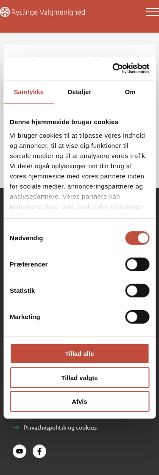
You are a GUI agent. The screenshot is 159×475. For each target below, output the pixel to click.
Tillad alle (79, 353)
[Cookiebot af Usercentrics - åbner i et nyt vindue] (113, 68)
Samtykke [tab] (29, 91)
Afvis (79, 401)
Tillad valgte (79, 377)
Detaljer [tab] (80, 91)
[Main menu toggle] (152, 11)
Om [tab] (130, 91)
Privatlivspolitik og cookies (60, 427)
